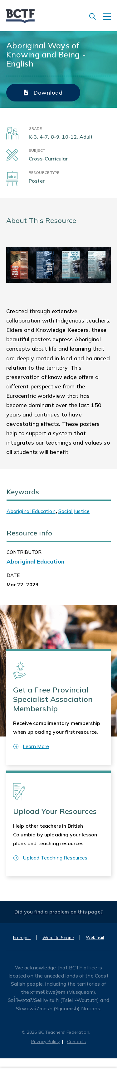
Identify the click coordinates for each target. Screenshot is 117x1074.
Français (22, 937)
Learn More (31, 746)
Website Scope (58, 937)
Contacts (76, 1041)
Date (13, 575)
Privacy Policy (45, 1041)
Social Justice (74, 511)
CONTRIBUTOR (24, 552)
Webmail (95, 937)
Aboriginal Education (31, 511)
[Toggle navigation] (110, 19)
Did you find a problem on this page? (58, 912)
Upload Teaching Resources (50, 858)
